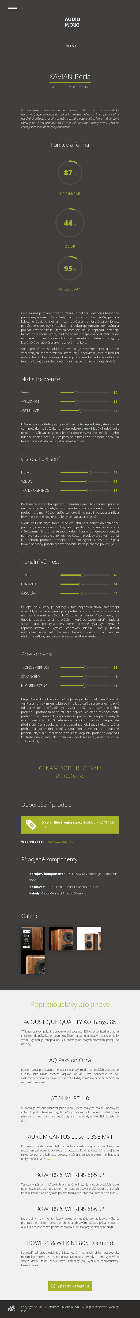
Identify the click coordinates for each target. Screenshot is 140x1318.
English (70, 46)
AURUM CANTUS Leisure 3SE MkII (70, 1136)
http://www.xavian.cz (59, 841)
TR (59, 87)
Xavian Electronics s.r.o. (61, 822)
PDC (24, 1311)
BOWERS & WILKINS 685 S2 (70, 1175)
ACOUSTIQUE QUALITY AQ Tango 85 (70, 1022)
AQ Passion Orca (70, 1060)
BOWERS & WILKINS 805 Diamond (70, 1243)
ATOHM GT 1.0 (70, 1098)
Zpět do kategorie (73, 1286)
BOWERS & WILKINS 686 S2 (70, 1209)
